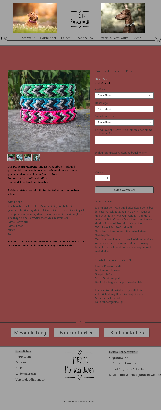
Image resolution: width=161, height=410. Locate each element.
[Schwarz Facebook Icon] (1, 38)
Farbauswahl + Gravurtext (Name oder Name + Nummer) (123, 131)
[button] (158, 39)
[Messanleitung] (30, 332)
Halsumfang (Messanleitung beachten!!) (121, 152)
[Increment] (108, 178)
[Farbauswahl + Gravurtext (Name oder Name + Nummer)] (124, 140)
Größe (100, 89)
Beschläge (102, 103)
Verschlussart (105, 116)
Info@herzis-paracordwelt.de (140, 375)
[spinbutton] (103, 178)
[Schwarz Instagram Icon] (5, 38)
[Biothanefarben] (127, 332)
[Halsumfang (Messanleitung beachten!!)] (124, 159)
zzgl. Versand (102, 83)
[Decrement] (98, 178)
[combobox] (124, 95)
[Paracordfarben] (76, 332)
